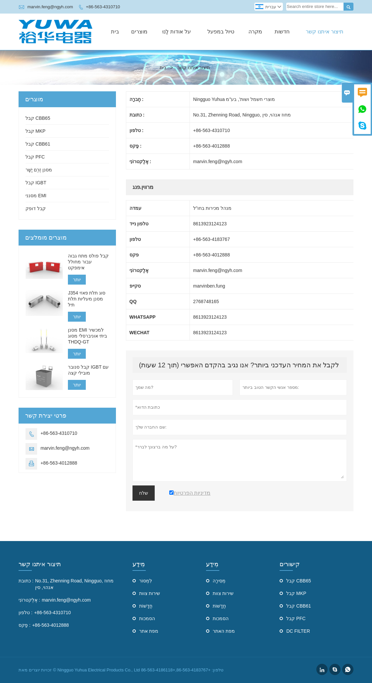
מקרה (255, 31)
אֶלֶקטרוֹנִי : (29, 600)
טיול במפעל (220, 31)
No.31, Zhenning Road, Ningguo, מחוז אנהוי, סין (74, 584)
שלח (143, 493)
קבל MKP (35, 131)
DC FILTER (298, 631)
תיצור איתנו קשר (325, 31)
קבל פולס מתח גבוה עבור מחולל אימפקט (88, 261)
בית (115, 31)
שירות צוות (149, 593)
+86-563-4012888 (58, 463)
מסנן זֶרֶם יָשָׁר (39, 169)
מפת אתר (148, 631)
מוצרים (139, 31)
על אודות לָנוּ (176, 31)
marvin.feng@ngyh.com (50, 6)
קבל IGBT (36, 182)
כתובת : (26, 580)
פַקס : (24, 625)
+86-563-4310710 (103, 6)
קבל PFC (35, 156)
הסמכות (147, 618)
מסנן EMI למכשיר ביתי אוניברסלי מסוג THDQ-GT (87, 335)
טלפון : (25, 612)
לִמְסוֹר (145, 580)
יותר (77, 279)
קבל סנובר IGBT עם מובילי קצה (88, 370)
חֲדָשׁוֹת (145, 606)
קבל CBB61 (38, 144)
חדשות (282, 31)
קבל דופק (36, 208)
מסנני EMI (36, 195)
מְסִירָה (219, 580)
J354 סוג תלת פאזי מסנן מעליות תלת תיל (86, 298)
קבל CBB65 (38, 118)
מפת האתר (224, 631)
